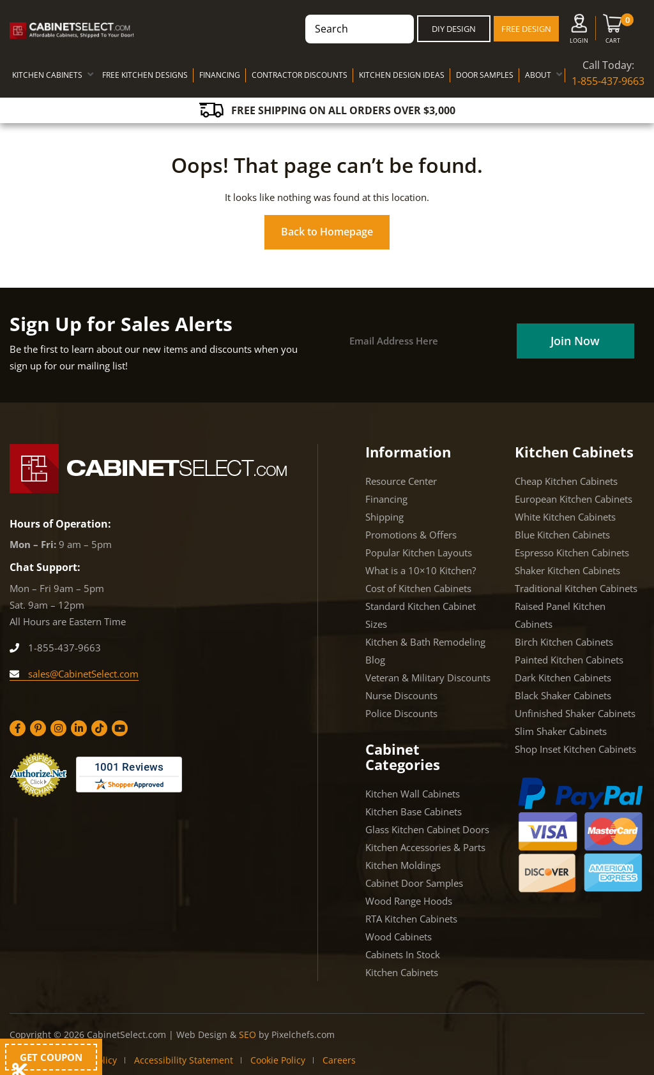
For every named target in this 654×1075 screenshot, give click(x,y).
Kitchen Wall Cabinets (412, 793)
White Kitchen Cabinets (565, 516)
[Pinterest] (38, 728)
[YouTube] (120, 728)
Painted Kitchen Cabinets (569, 659)
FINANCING (219, 75)
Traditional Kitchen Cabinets (576, 588)
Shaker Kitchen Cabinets (567, 570)
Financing (386, 499)
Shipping (384, 516)
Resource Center (401, 481)
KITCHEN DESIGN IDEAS (402, 75)
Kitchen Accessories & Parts (425, 847)
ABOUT (538, 75)
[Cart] (613, 31)
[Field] (575, 341)
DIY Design (454, 28)
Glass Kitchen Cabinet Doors (427, 829)
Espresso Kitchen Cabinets (572, 552)
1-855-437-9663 (608, 81)
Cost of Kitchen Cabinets (418, 588)
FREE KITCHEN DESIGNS (145, 75)
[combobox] (359, 29)
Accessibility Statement (183, 1060)
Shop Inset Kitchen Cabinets (575, 749)
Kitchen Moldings (403, 865)
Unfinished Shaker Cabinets (575, 713)
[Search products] (353, 29)
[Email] (427, 341)
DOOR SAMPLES (484, 75)
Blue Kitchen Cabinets (562, 534)
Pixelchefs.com (303, 1034)
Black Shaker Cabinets (563, 695)
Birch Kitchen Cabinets (564, 641)
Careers (339, 1060)
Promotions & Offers (411, 534)
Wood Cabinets (398, 936)
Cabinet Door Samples (414, 883)
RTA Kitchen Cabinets (411, 918)
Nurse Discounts (401, 695)
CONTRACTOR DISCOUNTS (299, 75)
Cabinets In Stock (402, 954)
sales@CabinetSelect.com (74, 673)
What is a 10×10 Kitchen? (420, 570)
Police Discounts (401, 713)
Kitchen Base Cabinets (413, 811)
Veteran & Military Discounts (427, 677)
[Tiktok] (99, 728)
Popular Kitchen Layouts (418, 552)
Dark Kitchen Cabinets (563, 677)
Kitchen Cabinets (401, 972)
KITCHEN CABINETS (47, 75)
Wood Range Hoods (408, 900)
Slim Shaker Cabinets (561, 731)
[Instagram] (58, 728)
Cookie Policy (277, 1060)
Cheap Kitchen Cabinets (566, 481)
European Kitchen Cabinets (573, 499)
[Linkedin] (79, 728)
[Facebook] (18, 728)
